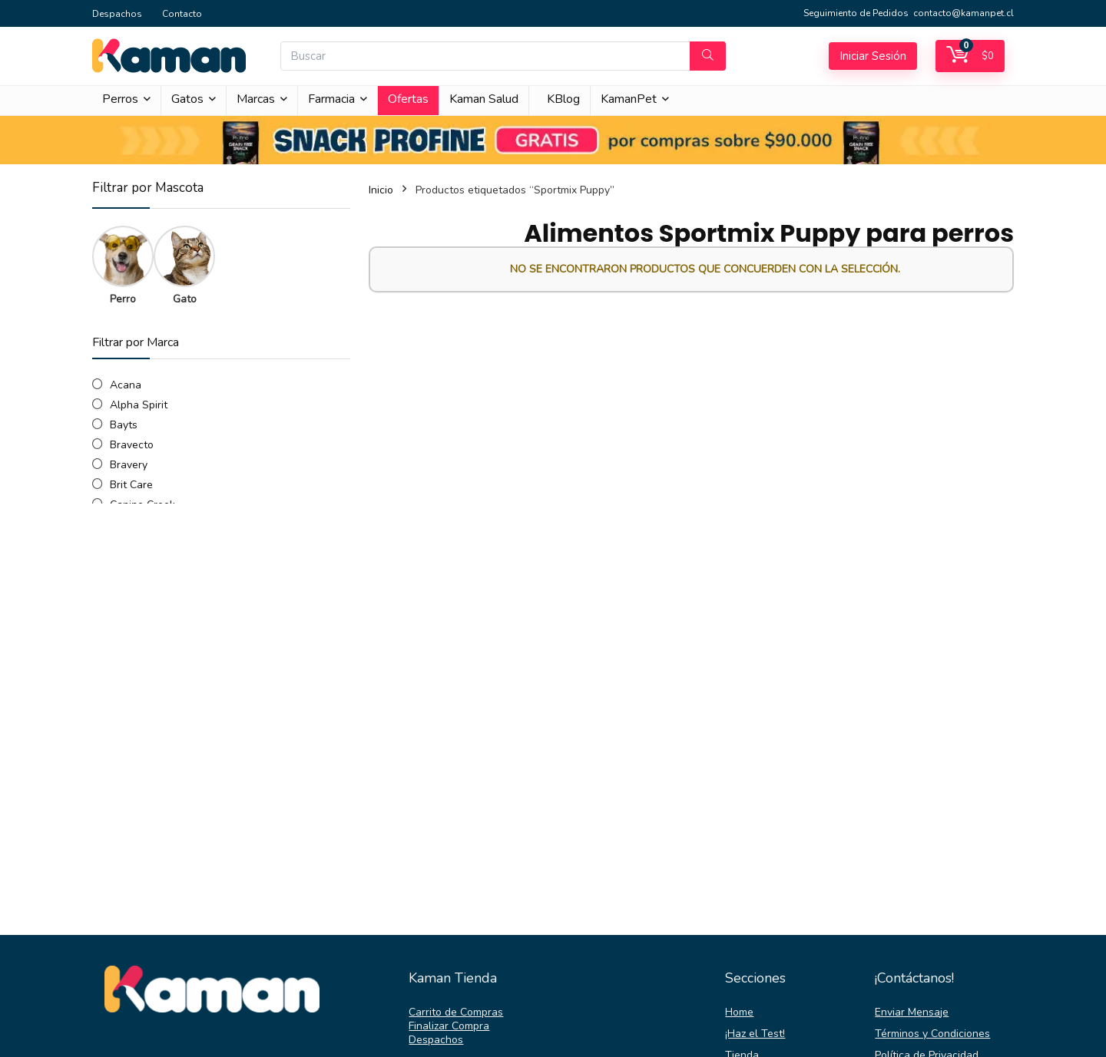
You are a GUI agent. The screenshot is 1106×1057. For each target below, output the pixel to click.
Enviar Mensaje (912, 1012)
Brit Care (131, 484)
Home (739, 1012)
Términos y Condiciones (932, 1033)
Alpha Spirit (138, 405)
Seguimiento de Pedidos (856, 13)
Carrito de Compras (456, 1012)
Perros (120, 99)
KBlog (563, 99)
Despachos (117, 14)
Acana (125, 385)
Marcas (256, 99)
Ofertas (408, 99)
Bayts (123, 425)
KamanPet (629, 99)
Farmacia (331, 99)
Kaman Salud (483, 99)
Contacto (182, 14)
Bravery (128, 464)
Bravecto (132, 445)
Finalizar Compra (449, 1026)
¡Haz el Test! (755, 1033)
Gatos (187, 99)
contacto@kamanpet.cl (963, 13)
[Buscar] (708, 56)
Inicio (381, 190)
